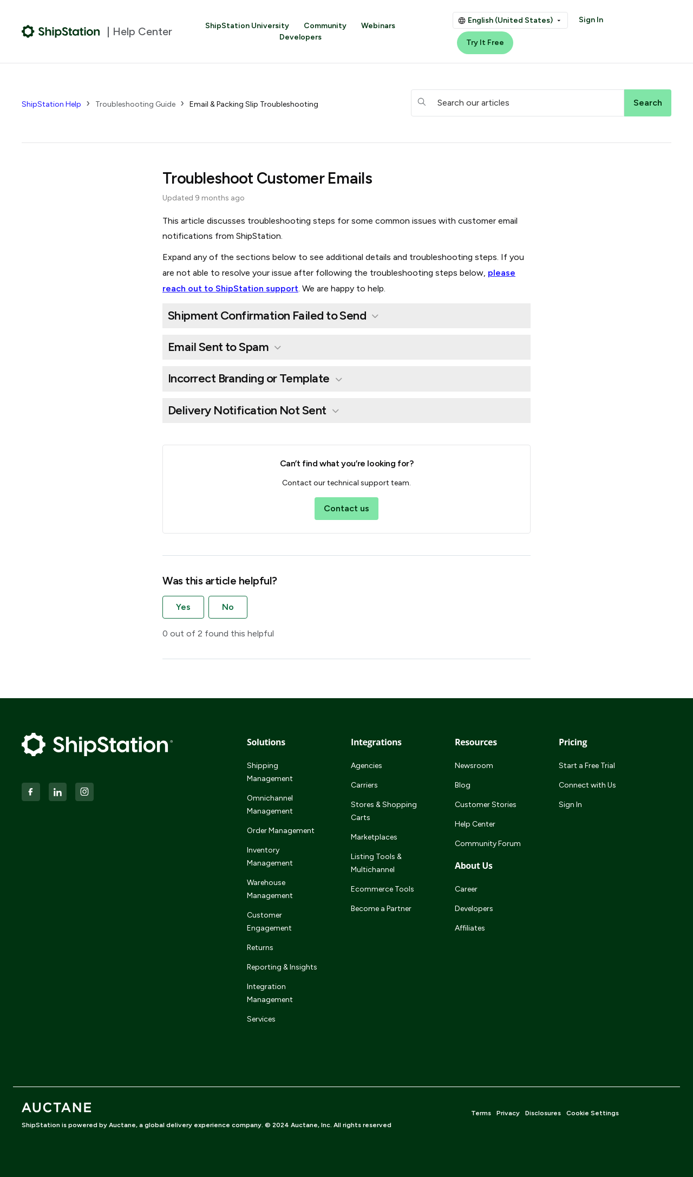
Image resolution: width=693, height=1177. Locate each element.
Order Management (281, 830)
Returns (260, 947)
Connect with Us (587, 785)
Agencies (366, 765)
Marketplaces (374, 837)
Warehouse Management (270, 889)
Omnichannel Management (270, 805)
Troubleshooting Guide (135, 104)
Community (325, 25)
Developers (300, 37)
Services (261, 1019)
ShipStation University (247, 25)
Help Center (475, 824)
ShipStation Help (51, 104)
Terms (481, 1113)
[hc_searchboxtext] (517, 102)
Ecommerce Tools (382, 889)
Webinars (378, 25)
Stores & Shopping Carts (384, 811)
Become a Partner (381, 908)
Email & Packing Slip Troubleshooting (253, 104)
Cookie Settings (592, 1113)
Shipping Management (270, 772)
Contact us (346, 508)
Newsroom (474, 765)
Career (466, 889)
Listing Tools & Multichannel (376, 863)
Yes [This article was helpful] (183, 607)
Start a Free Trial (587, 765)
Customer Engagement (269, 922)
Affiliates (470, 928)
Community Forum (488, 843)
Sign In (591, 19)
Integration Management (270, 993)
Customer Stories (486, 804)
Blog (462, 785)
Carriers (364, 785)
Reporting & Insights (282, 967)
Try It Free (485, 42)
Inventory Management (270, 857)
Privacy (508, 1113)
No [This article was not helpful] (228, 607)
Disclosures (543, 1113)
